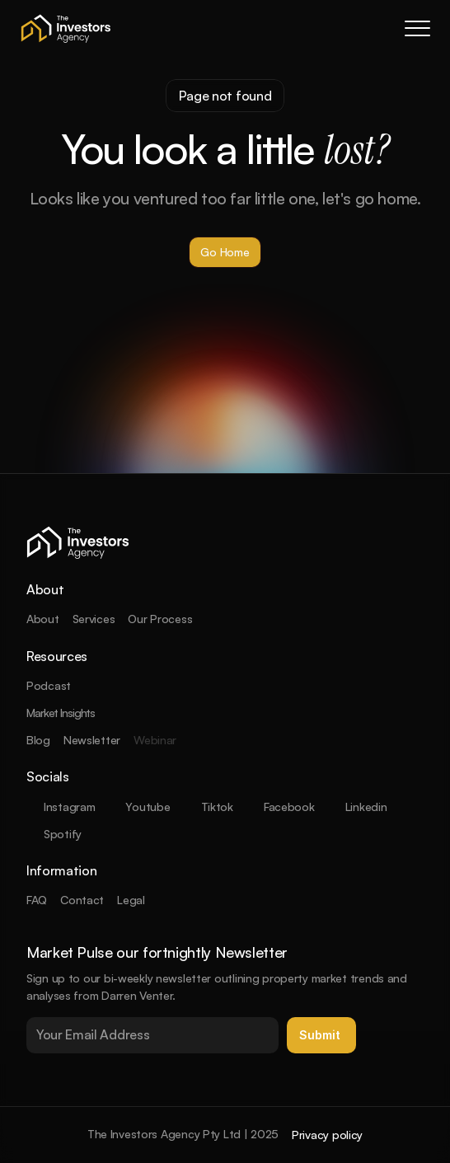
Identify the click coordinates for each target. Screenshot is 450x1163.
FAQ (36, 900)
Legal (131, 900)
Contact (82, 900)
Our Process (160, 619)
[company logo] (66, 28)
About (42, 619)
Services (94, 619)
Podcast (48, 685)
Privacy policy (327, 1135)
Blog (38, 740)
